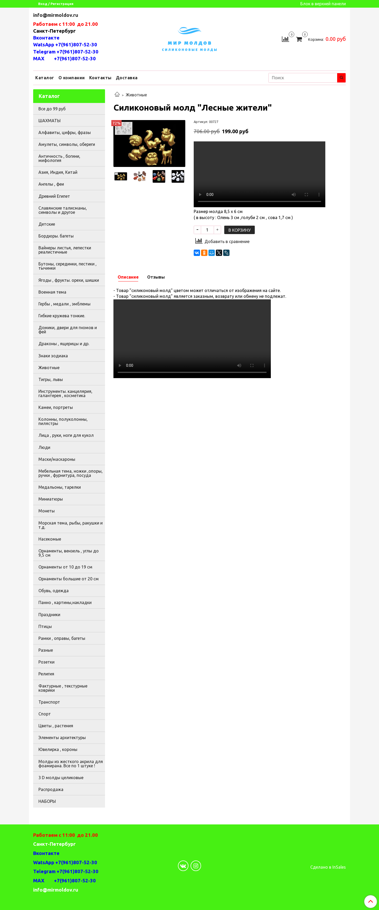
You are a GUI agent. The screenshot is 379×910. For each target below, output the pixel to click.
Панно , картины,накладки (65, 602)
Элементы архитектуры (62, 737)
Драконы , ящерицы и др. (63, 343)
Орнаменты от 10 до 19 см (65, 567)
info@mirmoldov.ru (56, 15)
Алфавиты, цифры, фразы (64, 132)
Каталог (44, 77)
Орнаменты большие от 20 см (68, 578)
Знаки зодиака (53, 355)
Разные (45, 650)
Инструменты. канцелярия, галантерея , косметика (65, 393)
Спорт (44, 713)
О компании (71, 77)
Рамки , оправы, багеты (61, 638)
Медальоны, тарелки (59, 487)
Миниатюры (50, 499)
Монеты (46, 510)
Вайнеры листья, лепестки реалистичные (64, 249)
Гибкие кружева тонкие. (61, 315)
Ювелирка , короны (57, 749)
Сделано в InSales (328, 867)
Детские (46, 224)
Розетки (46, 662)
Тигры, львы (50, 379)
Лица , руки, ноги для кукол (66, 435)
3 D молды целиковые (60, 777)
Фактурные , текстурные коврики (62, 688)
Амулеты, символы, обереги (66, 144)
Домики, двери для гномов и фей (67, 329)
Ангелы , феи (51, 184)
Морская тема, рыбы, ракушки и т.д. (70, 525)
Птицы (45, 626)
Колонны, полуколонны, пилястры (63, 421)
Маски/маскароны (56, 459)
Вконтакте (46, 38)
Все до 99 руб (52, 108)
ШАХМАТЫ (49, 120)
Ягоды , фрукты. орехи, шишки (68, 280)
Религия (46, 673)
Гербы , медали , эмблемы (64, 303)
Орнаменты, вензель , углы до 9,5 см (68, 552)
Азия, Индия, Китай (57, 172)
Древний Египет (54, 196)
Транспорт (49, 702)
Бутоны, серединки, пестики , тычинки (67, 265)
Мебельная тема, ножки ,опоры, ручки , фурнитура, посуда (70, 473)
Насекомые (49, 539)
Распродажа (50, 789)
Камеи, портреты (55, 407)
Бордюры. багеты (56, 236)
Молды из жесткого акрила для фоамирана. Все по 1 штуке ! (70, 763)
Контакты (100, 77)
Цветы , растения (55, 725)
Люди (44, 447)
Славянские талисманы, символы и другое (62, 210)
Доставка (127, 77)
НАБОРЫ (47, 801)
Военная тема (52, 292)
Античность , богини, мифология (59, 158)
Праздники (49, 614)
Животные (136, 94)
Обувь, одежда (53, 590)
